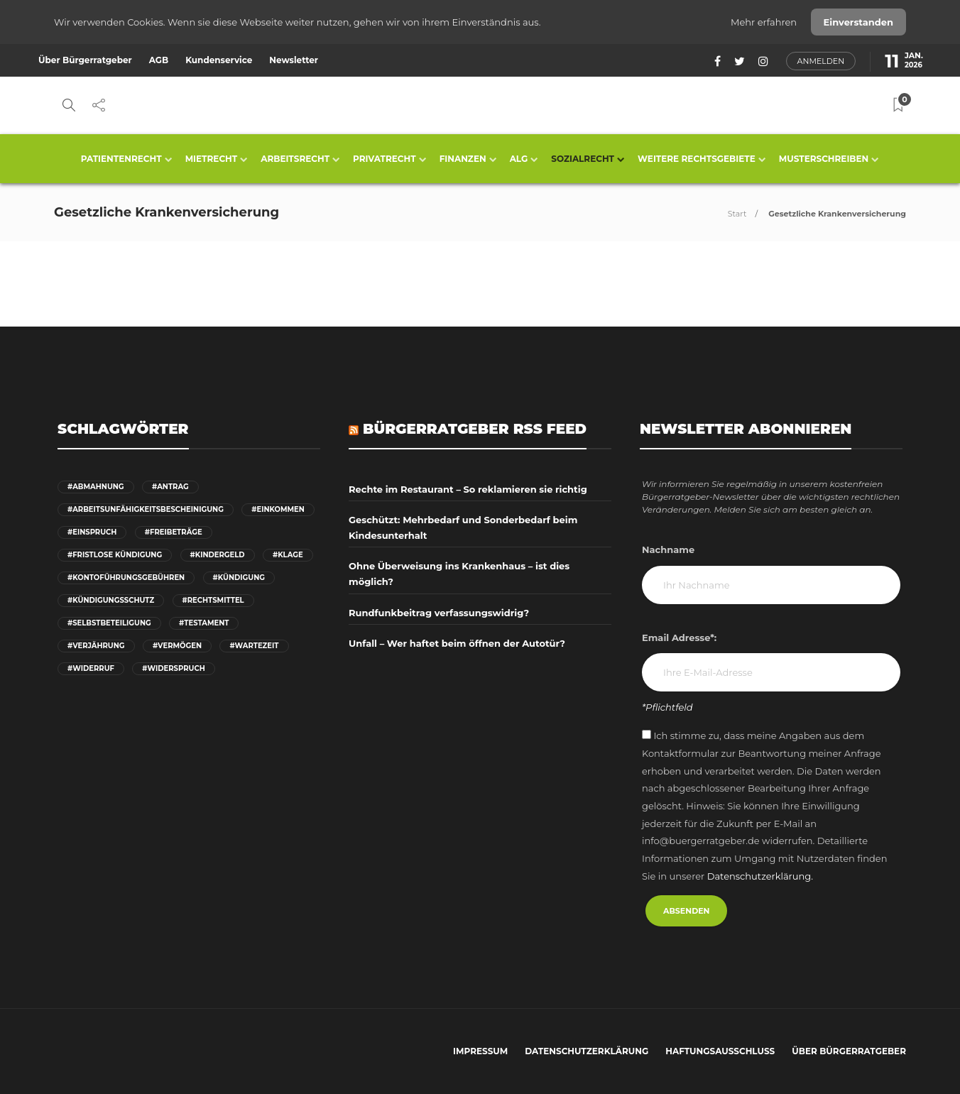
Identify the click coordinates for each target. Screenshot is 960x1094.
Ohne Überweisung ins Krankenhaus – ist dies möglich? (459, 573)
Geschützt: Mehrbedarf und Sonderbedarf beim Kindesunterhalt (463, 527)
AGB (159, 60)
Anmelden (821, 61)
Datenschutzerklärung (586, 1051)
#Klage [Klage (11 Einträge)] (288, 554)
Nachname (668, 549)
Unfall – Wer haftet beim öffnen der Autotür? (457, 643)
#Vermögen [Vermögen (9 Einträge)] (177, 645)
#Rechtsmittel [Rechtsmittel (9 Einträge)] (213, 600)
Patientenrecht (121, 158)
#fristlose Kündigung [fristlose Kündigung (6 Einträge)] (114, 554)
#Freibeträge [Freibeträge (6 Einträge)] (173, 532)
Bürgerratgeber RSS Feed (475, 428)
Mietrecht (211, 158)
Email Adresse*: (679, 637)
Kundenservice (218, 60)
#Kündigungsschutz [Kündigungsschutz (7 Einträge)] (110, 600)
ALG (519, 158)
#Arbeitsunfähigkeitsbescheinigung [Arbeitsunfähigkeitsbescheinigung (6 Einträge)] (145, 509)
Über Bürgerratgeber (85, 60)
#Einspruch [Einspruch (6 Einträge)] (91, 532)
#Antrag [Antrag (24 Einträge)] (170, 486)
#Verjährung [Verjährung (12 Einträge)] (96, 645)
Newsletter (293, 60)
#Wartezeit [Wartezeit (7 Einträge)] (253, 645)
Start (737, 214)
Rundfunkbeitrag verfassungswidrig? (439, 612)
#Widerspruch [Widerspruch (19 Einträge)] (173, 668)
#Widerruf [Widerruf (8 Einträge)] (90, 668)
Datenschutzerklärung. (760, 876)
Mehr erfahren (765, 22)
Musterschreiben (824, 158)
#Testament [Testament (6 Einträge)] (204, 623)
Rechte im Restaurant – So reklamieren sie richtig (468, 489)
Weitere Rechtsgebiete (697, 158)
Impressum (480, 1051)
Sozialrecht (582, 158)
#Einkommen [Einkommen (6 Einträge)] (278, 509)
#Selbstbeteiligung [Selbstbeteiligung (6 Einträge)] (109, 623)
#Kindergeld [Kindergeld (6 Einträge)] (217, 554)
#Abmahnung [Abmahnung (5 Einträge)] (95, 486)
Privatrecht (384, 158)
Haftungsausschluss (720, 1051)
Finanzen (463, 158)
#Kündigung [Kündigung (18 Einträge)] (239, 577)
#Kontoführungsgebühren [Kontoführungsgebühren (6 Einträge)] (126, 577)
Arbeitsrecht (295, 158)
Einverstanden (858, 22)
